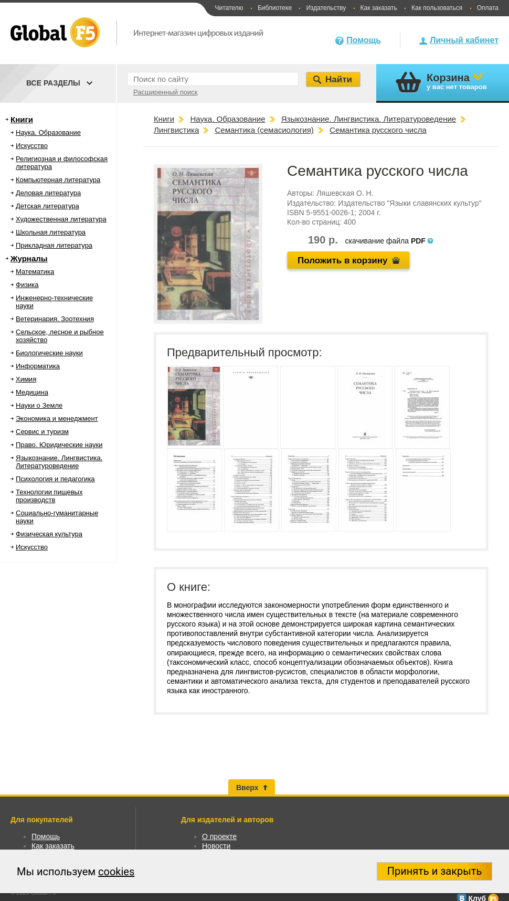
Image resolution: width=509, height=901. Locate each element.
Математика (35, 271)
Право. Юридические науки (59, 445)
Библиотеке (275, 8)
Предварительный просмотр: (244, 352)
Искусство (32, 146)
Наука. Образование (48, 132)
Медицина (32, 392)
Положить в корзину (343, 261)
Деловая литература (48, 193)
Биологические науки (49, 353)
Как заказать (378, 8)
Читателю (229, 8)
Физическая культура (49, 534)
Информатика (38, 366)
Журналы (29, 258)
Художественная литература (61, 219)
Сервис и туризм (42, 432)
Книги (21, 119)
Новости (216, 846)
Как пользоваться (436, 8)
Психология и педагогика (55, 479)
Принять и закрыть (434, 871)
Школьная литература (51, 232)
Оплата (488, 8)
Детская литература (47, 206)
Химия (26, 379)
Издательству (326, 8)
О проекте (219, 836)
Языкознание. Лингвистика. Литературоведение (59, 462)
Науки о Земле (39, 405)
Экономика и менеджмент (57, 418)
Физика (27, 285)
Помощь (363, 40)
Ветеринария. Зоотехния (55, 319)
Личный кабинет (464, 40)
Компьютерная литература (58, 180)
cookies (116, 871)
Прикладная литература (54, 245)
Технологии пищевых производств (49, 496)
